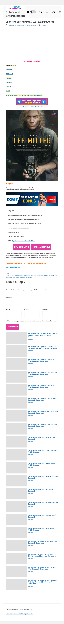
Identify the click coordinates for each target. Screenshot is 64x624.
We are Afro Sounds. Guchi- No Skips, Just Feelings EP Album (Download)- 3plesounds (42, 347)
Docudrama (40, 275)
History (7, 277)
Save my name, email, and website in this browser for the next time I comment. (32, 321)
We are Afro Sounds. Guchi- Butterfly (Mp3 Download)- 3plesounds (42, 425)
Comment (9, 297)
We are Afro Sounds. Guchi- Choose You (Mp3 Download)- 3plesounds (41, 360)
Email (26, 309)
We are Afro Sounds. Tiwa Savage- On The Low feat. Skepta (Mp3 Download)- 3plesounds (42, 335)
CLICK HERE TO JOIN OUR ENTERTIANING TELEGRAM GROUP (24, 95)
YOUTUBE (9, 82)
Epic (56, 275)
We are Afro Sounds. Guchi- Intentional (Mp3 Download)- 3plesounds (41, 386)
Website (44, 309)
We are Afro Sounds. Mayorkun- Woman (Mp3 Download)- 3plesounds (41, 568)
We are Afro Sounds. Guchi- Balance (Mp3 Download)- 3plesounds (42, 399)
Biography (33, 275)
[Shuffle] (53, 12)
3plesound (43, 25)
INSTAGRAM (9, 74)
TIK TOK (8, 86)
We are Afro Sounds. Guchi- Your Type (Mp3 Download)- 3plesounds (43, 412)
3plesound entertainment (12, 275)
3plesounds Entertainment (15, 25)
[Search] (41, 12)
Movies (34, 25)
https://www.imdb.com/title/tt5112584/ (23, 241)
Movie (21, 277)
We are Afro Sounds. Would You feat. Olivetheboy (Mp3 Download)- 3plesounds (42, 555)
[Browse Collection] (59, 12)
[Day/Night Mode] (31, 12)
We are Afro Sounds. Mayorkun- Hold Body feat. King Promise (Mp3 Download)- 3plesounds (42, 582)
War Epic (29, 277)
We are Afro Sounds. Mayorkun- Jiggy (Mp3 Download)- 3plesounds (42, 542)
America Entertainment (25, 275)
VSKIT (8, 91)
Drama (45, 275)
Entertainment (50, 275)
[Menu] (47, 12)
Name (8, 309)
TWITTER (8, 78)
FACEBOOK (9, 69)
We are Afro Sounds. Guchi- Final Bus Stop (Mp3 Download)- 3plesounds (42, 373)
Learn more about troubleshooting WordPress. (19, 614)
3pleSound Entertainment (15, 14)
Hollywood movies (27, 25)
